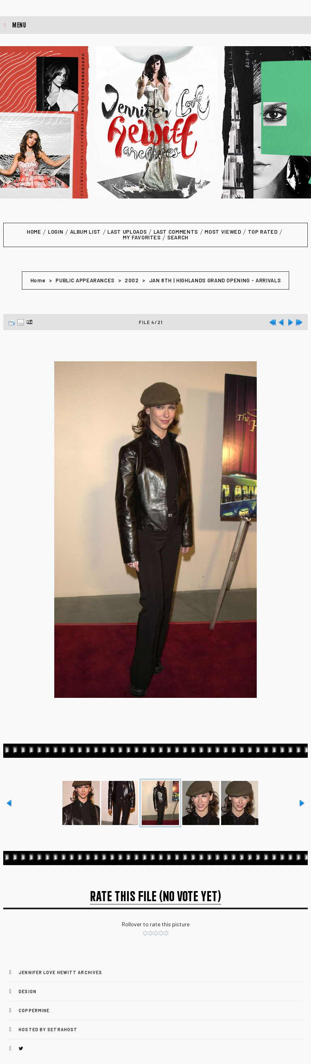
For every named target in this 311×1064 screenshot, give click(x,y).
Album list (85, 231)
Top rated (263, 231)
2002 (132, 280)
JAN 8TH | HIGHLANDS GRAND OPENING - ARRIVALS (215, 280)
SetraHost (62, 1029)
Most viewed (222, 231)
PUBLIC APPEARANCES (85, 280)
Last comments (175, 231)
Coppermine (34, 1010)
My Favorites (142, 237)
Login (55, 231)
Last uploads (127, 231)
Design (27, 991)
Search (177, 237)
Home (34, 231)
